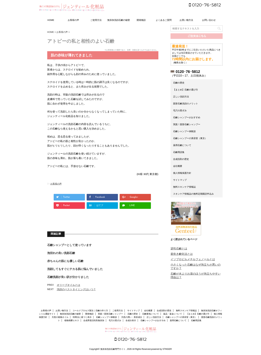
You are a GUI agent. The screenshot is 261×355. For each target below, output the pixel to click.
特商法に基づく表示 (82, 317)
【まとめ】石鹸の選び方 (185, 89)
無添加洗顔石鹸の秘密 (118, 20)
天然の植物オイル (60, 317)
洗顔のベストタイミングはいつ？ (76, 289)
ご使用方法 (96, 20)
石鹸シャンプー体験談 (184, 131)
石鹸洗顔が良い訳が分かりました (68, 276)
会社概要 (177, 166)
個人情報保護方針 (182, 173)
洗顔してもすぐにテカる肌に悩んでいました (75, 269)
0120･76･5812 (205, 4)
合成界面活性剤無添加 (93, 320)
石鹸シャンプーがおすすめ (186, 117)
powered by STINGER (161, 349)
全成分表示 (131, 320)
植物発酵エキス (71, 320)
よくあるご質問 (164, 20)
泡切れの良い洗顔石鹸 (61, 253)
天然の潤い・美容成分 (131, 317)
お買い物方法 (186, 20)
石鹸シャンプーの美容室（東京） (190, 138)
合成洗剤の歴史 (181, 159)
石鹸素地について (150, 314)
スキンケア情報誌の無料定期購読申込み (193, 194)
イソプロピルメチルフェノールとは (193, 259)
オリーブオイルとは (68, 284)
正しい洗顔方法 (181, 96)
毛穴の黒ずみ (180, 110)
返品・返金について (172, 314)
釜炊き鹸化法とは (182, 253)
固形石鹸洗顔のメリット (185, 103)
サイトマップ (180, 180)
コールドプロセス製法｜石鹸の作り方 (90, 310)
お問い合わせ (209, 20)
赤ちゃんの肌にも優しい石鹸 (65, 261)
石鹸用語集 (178, 152)
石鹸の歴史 (178, 82)
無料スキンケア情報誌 (184, 187)
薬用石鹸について (182, 145)
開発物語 (141, 20)
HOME (50, 20)
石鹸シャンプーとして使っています (69, 245)
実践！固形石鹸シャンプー (186, 124)
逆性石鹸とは (179, 248)
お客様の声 (73, 20)
